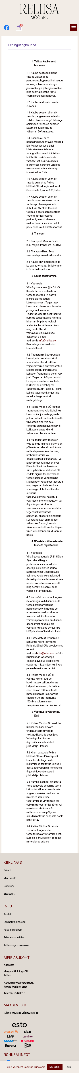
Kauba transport (13, 929)
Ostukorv (9, 885)
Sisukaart (9, 893)
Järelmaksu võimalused (21, 1013)
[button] (73, 27)
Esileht (7, 870)
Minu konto (10, 878)
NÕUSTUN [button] (54, 1067)
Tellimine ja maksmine (16, 945)
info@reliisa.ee (47, 340)
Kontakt (8, 914)
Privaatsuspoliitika (14, 937)
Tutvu (67, 1067)
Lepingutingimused (15, 921)
